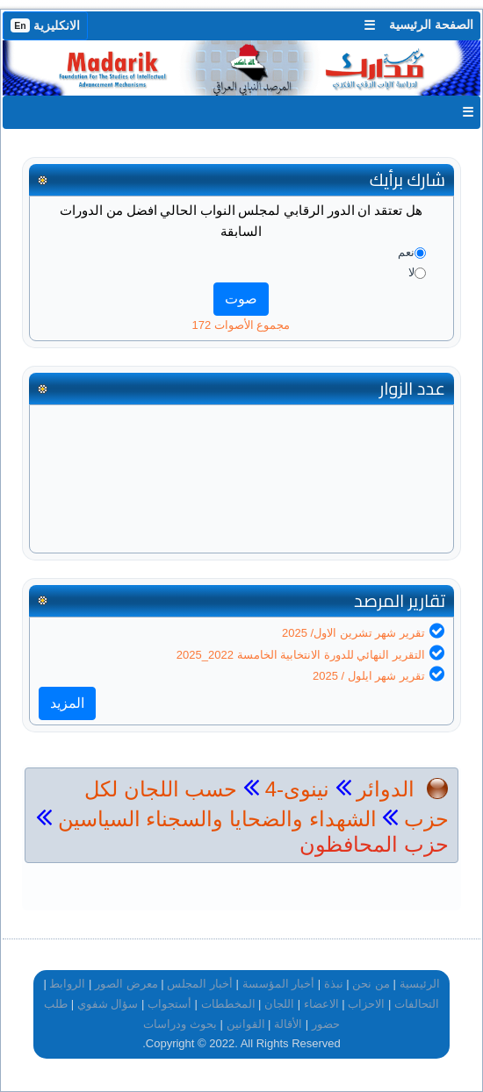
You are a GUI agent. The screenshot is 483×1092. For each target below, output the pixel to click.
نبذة (333, 983)
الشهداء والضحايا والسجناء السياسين (214, 819)
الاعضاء (321, 1003)
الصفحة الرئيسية (431, 25)
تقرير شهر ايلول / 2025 (369, 675)
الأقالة (288, 1024)
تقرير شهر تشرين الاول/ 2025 (353, 632)
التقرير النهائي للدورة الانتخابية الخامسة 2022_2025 (301, 654)
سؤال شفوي (108, 1003)
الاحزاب (366, 1003)
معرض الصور (126, 983)
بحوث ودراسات (180, 1024)
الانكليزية (45, 25)
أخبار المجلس (200, 983)
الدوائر (386, 789)
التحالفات (416, 1003)
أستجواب (169, 1003)
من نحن (371, 983)
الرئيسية (420, 983)
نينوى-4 (294, 789)
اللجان (279, 1003)
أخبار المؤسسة (278, 983)
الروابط (67, 983)
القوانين (246, 1024)
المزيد (67, 703)
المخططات (228, 1003)
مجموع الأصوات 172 (241, 325)
